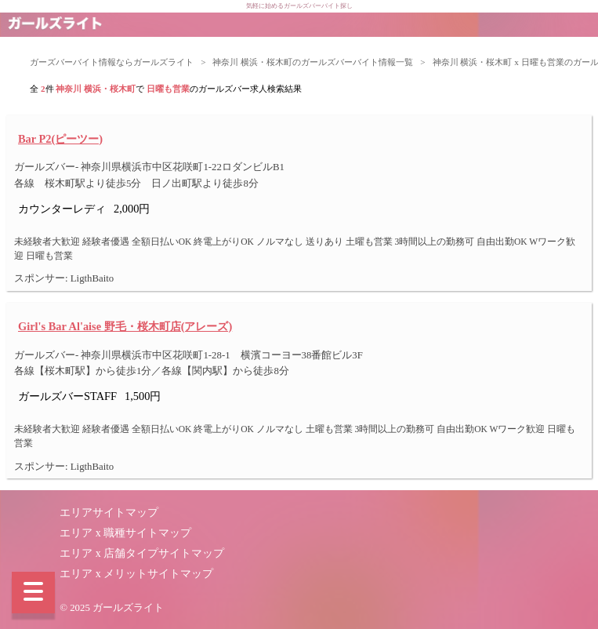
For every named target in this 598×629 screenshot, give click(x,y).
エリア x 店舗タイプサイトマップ (142, 553)
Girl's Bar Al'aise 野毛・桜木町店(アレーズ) (125, 326)
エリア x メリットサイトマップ (136, 574)
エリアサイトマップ (109, 512)
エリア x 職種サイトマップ (125, 533)
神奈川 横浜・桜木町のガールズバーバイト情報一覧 (312, 62)
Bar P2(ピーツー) (60, 139)
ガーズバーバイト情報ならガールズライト (112, 62)
